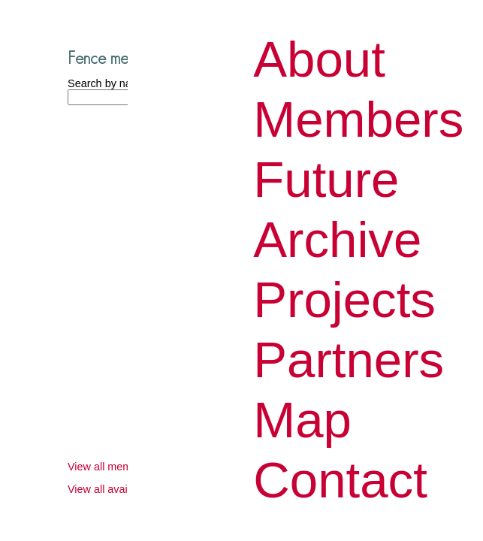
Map (302, 419)
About (319, 59)
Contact (340, 480)
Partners (348, 359)
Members (358, 119)
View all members (110, 467)
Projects (344, 299)
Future (326, 179)
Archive (337, 239)
